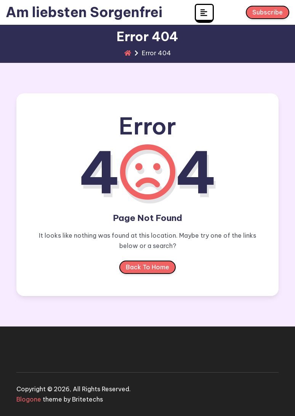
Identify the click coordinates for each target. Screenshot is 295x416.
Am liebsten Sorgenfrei (84, 12)
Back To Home (147, 268)
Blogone (28, 399)
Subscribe (268, 13)
